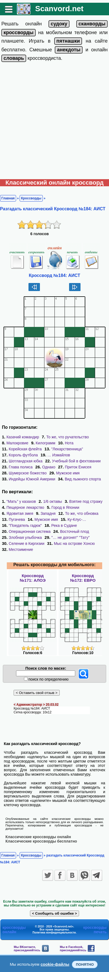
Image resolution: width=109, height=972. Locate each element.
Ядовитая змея (20, 513)
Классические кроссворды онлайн (38, 837)
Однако (48, 467)
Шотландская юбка (26, 461)
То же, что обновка (81, 513)
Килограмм (45, 443)
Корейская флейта (25, 449)
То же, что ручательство (67, 437)
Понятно (85, 964)
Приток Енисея (78, 467)
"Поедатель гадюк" (25, 525)
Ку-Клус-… (77, 519)
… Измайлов (58, 455)
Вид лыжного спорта (83, 479)
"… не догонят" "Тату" (71, 537)
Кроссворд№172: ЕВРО (82, 578)
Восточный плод (74, 531)
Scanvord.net (59, 8)
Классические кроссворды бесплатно (41, 841)
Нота (69, 443)
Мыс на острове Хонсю (74, 543)
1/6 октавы (52, 501)
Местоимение (21, 549)
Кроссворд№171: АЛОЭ (33, 578)
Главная (8, 198)
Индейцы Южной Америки (32, 479)
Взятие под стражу (85, 501)
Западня (48, 513)
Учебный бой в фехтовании (76, 461)
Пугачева (17, 519)
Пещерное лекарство (25, 507)
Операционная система (29, 531)
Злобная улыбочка (25, 537)
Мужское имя (68, 473)
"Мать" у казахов (21, 501)
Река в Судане (64, 525)
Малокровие (17, 443)
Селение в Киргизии (26, 543)
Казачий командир (23, 437)
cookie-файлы (55, 964)
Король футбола (23, 455)
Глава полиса (21, 467)
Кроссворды (31, 198)
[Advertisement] (54, 121)
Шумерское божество (28, 473)
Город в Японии (65, 507)
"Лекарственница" (67, 449)
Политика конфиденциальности (54, 932)
